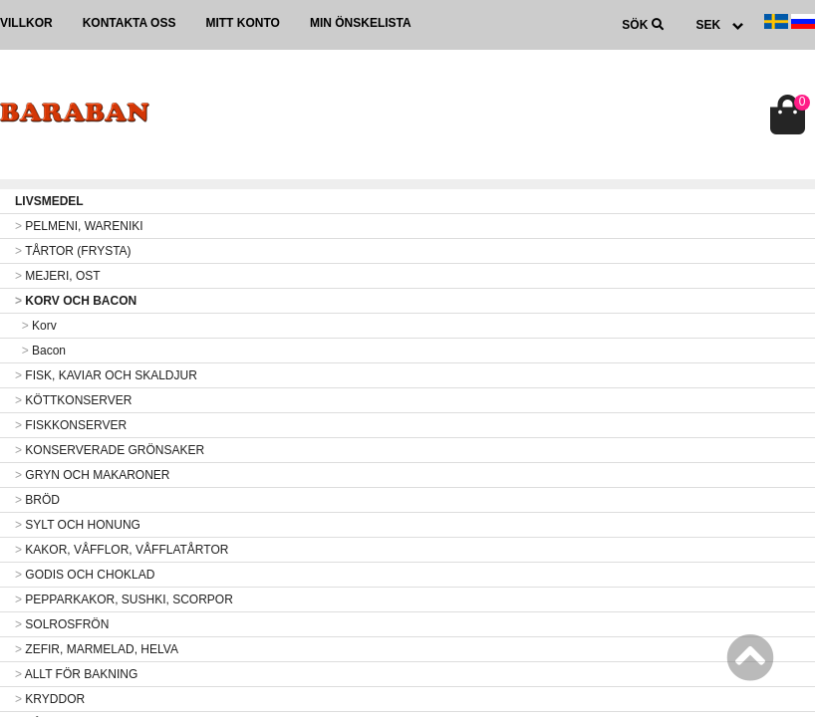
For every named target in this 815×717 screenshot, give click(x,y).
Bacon (40, 351)
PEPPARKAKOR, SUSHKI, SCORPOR (124, 599)
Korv (36, 326)
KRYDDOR (50, 699)
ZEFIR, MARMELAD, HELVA (96, 649)
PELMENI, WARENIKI (79, 226)
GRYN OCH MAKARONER (92, 475)
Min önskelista (360, 23)
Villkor (26, 23)
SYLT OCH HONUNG (77, 525)
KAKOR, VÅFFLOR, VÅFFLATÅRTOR (121, 550)
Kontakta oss (129, 23)
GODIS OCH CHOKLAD (84, 575)
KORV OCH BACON (75, 301)
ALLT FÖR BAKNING (76, 674)
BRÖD (37, 500)
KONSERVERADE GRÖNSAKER (109, 450)
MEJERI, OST (58, 276)
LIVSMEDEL (49, 201)
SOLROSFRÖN (62, 624)
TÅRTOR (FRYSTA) (73, 251)
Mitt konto (242, 23)
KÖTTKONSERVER (73, 400)
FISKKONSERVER (71, 425)
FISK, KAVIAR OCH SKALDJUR (106, 375)
